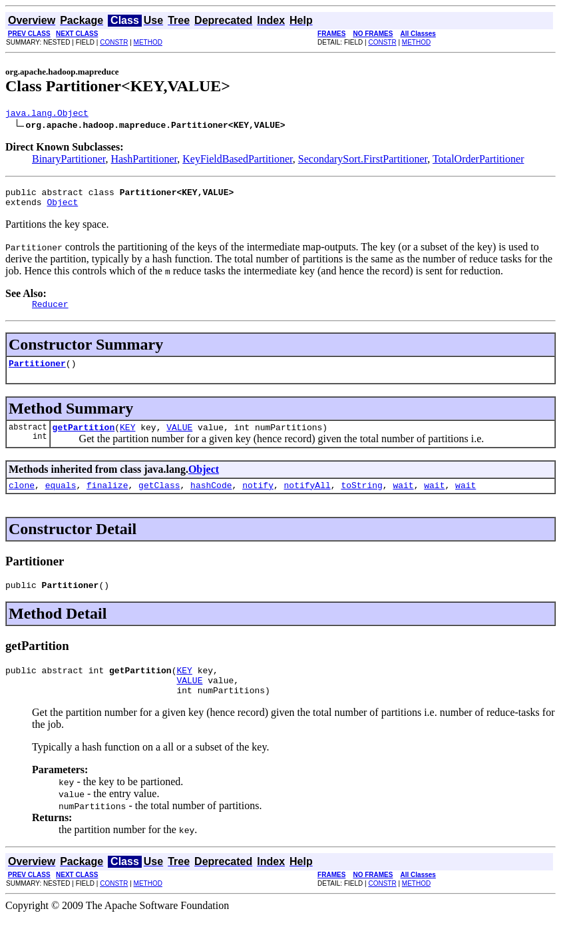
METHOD (148, 42)
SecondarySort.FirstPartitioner (362, 160)
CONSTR (114, 42)
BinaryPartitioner (68, 160)
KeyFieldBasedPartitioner (237, 160)
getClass (159, 499)
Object (62, 208)
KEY (127, 439)
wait (403, 499)
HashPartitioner (143, 160)
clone (22, 499)
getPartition (84, 439)
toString (361, 499)
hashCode (211, 499)
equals (61, 499)
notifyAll (307, 499)
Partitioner (37, 373)
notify (258, 499)
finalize (107, 499)
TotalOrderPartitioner (478, 160)
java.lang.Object (47, 115)
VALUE (179, 439)
